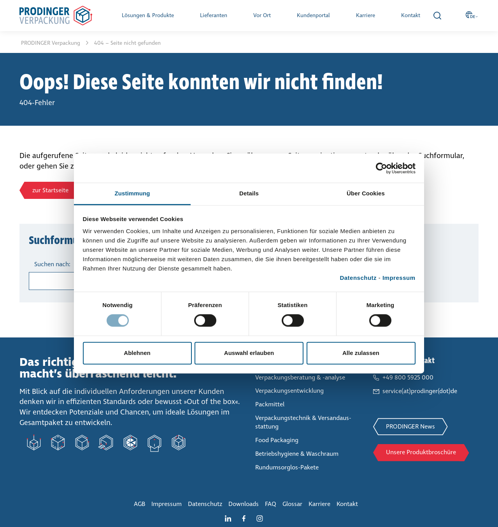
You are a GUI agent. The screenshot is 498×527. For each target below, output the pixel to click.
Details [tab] (249, 193)
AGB (139, 504)
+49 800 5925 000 (407, 377)
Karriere (365, 15)
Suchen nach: (52, 264)
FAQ (270, 504)
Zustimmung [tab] (132, 193)
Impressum (399, 277)
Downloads (243, 504)
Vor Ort (262, 15)
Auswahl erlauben (249, 353)
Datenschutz (358, 277)
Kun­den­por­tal (313, 15)
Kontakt (410, 15)
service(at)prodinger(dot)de (419, 391)
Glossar (292, 504)
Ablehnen (137, 353)
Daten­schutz (205, 504)
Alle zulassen (360, 353)
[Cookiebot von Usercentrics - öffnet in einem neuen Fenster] (381, 168)
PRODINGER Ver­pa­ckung (51, 43)
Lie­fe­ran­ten (213, 15)
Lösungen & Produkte (148, 15)
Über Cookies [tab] (366, 193)
